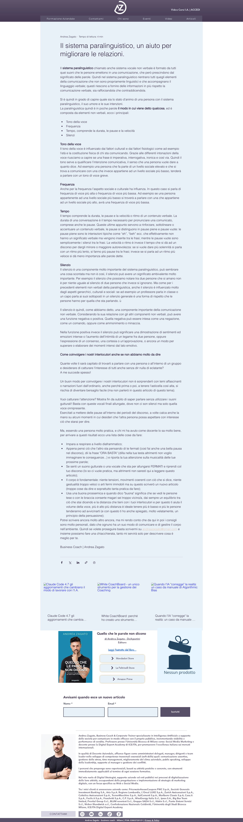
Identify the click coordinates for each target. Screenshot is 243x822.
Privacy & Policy (152, 820)
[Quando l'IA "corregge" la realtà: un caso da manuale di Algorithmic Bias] (175, 596)
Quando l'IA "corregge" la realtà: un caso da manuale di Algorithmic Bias (175, 617)
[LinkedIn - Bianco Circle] (100, 814)
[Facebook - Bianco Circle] (119, 814)
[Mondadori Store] (122, 658)
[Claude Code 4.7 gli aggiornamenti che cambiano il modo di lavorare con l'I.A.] (68, 596)
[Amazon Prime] (122, 679)
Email (111, 703)
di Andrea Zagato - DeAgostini (122, 638)
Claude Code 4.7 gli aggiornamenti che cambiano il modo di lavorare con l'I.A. (67, 617)
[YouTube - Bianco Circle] (91, 814)
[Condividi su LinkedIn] (78, 562)
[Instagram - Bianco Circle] (82, 814)
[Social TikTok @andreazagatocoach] (109, 814)
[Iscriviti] (175, 712)
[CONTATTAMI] (58, 814)
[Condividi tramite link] (86, 562)
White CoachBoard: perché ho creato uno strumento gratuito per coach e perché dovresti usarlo (120, 618)
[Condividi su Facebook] (61, 562)
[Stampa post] (94, 562)
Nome (67, 703)
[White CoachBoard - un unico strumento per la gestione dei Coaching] (121, 596)
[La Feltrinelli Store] (122, 668)
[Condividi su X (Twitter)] (69, 562)
